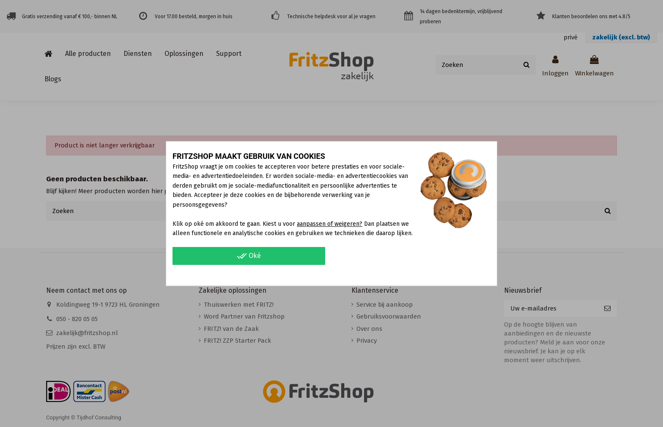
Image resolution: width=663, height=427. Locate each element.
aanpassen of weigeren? (329, 223)
